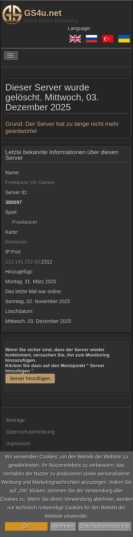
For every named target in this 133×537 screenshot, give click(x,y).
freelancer (16, 242)
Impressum (18, 443)
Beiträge (15, 420)
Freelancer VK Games (30, 182)
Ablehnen (62, 526)
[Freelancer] (8, 222)
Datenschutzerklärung (105, 526)
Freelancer (25, 222)
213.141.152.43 (22, 262)
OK (26, 526)
